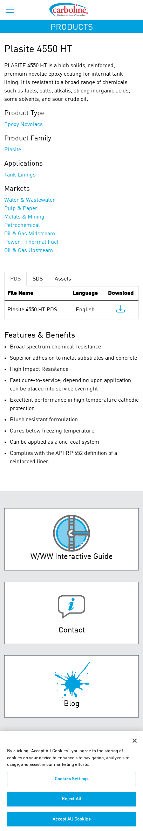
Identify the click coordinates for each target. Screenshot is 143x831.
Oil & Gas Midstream (29, 234)
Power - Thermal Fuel (31, 242)
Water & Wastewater (29, 200)
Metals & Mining (24, 217)
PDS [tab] (15, 279)
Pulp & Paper (21, 209)
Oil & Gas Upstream (28, 251)
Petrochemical (22, 225)
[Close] (134, 743)
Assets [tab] (63, 279)
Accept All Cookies (71, 822)
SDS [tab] (38, 279)
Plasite (12, 150)
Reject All (71, 801)
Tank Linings (20, 175)
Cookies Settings (71, 782)
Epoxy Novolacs (23, 124)
